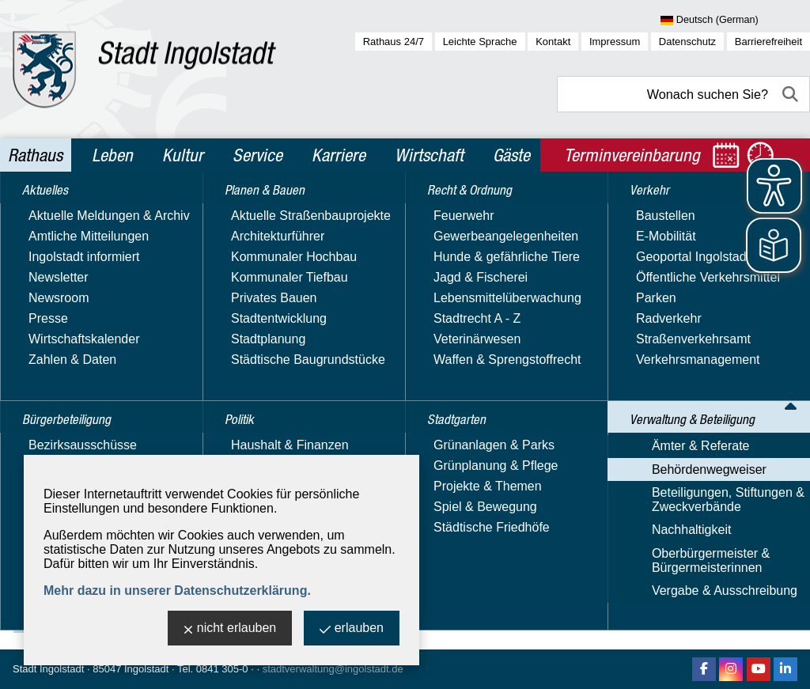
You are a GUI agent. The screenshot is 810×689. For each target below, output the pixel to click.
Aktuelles (50, 212)
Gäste (511, 155)
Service (257, 155)
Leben (112, 155)
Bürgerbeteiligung (77, 246)
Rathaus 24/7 (393, 41)
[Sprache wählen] (735, 20)
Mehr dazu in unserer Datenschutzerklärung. (177, 590)
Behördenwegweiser (475, 208)
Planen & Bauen (72, 280)
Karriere (338, 155)
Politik (40, 314)
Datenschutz (687, 41)
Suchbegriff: (242, 315)
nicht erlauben (230, 629)
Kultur (182, 155)
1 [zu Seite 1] (756, 498)
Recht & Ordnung (75, 348)
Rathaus (35, 155)
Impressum (614, 41)
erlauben (352, 629)
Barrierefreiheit (768, 41)
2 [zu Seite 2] (774, 498)
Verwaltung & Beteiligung (101, 450)
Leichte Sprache (480, 41)
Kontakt (553, 41)
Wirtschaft (429, 155)
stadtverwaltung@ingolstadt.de (333, 669)
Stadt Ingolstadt (48, 669)
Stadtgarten (59, 382)
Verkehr (46, 416)
